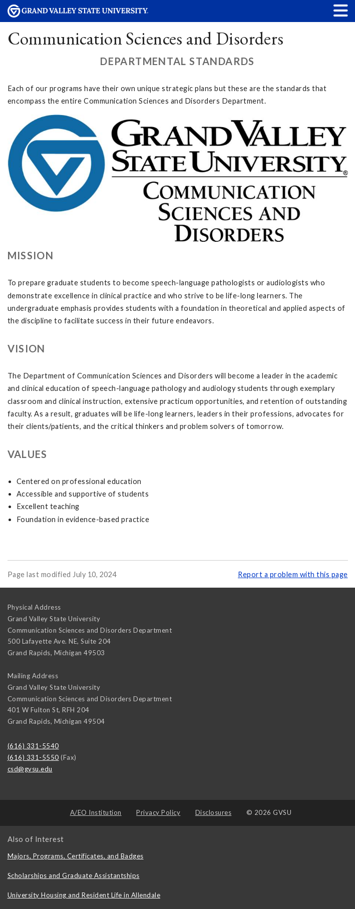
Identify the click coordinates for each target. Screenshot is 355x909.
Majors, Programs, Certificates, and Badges (76, 856)
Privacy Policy (158, 812)
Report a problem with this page (293, 574)
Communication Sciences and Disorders (146, 38)
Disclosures (213, 812)
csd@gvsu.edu (30, 769)
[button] (340, 10)
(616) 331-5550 (33, 757)
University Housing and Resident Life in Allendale (84, 895)
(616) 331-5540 (33, 746)
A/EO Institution (96, 812)
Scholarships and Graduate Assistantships (74, 875)
